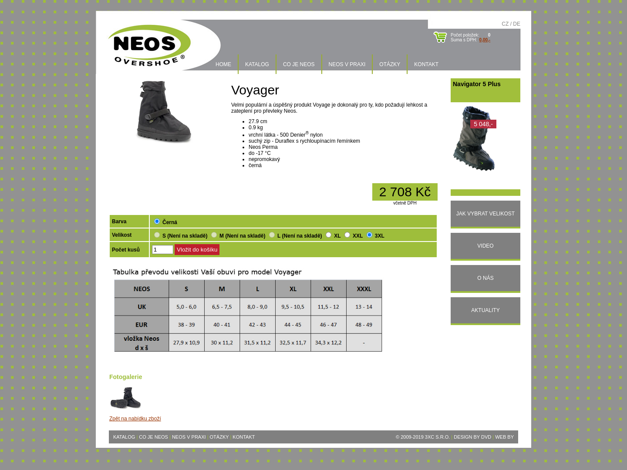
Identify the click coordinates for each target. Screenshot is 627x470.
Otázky (389, 64)
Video (485, 246)
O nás (485, 278)
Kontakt (426, 64)
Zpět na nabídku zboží (135, 419)
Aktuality (485, 310)
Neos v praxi (347, 64)
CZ (505, 24)
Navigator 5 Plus (477, 84)
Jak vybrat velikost (485, 214)
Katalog (257, 64)
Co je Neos (299, 64)
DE (516, 24)
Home (223, 64)
